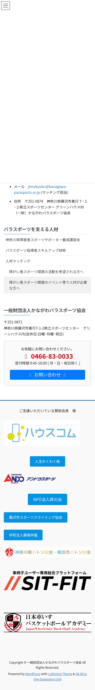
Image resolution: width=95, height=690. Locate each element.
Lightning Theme (60, 674)
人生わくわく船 (47, 461)
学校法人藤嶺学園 (23, 535)
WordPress (33, 674)
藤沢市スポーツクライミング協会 (35, 517)
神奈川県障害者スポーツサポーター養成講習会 (43, 239)
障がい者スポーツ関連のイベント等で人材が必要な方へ (48, 285)
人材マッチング (18, 260)
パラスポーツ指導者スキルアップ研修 (36, 250)
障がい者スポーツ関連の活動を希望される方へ (46, 271)
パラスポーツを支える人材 (31, 229)
